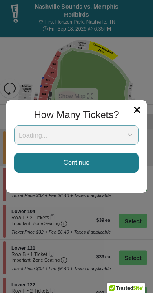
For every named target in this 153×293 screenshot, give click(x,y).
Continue (76, 162)
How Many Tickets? (76, 114)
